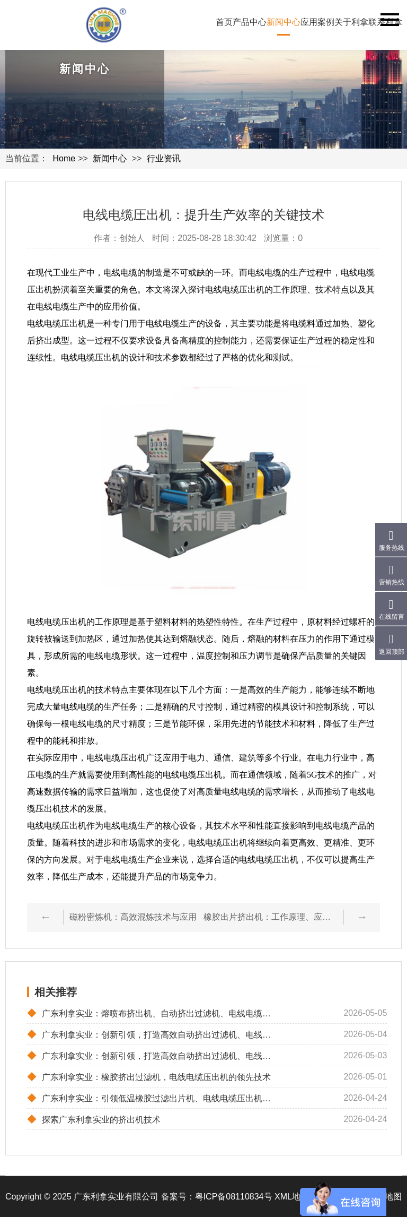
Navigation (390, 20)
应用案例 (317, 22)
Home (63, 158)
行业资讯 (164, 158)
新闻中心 (283, 22)
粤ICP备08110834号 (233, 1196)
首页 (224, 22)
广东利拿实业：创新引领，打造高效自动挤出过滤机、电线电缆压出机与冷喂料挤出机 (153, 1034)
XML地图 (292, 1196)
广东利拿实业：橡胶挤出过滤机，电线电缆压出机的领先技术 (149, 1077)
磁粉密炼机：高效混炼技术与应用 (133, 916)
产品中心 (250, 22)
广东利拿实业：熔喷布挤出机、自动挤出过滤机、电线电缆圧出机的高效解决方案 (153, 1013)
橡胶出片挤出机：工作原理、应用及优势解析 (271, 916)
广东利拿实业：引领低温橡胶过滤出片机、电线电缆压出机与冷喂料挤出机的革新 (153, 1098)
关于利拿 (351, 22)
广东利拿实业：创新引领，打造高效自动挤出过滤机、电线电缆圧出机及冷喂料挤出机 (153, 1055)
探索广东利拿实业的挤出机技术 (94, 1119)
